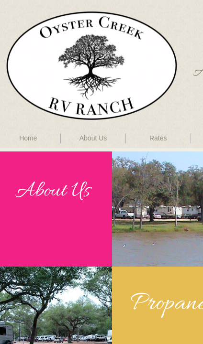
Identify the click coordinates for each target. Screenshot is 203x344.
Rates (158, 138)
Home (28, 138)
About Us (93, 138)
